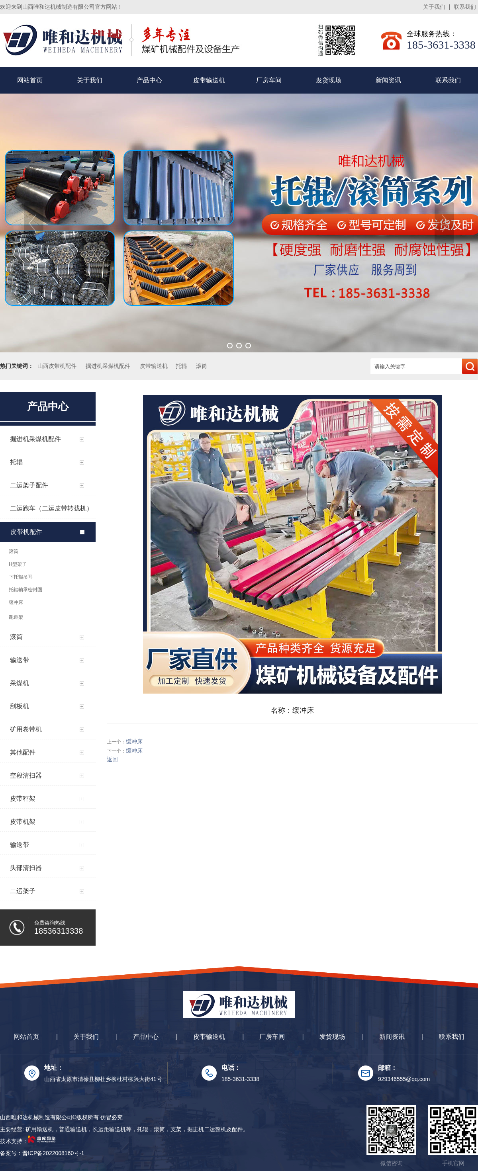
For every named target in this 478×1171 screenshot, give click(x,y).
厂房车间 (269, 80)
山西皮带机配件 (56, 366)
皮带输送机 (209, 80)
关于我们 (434, 7)
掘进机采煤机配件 (108, 366)
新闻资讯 (388, 80)
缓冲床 (134, 741)
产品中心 (149, 80)
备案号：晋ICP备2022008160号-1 (42, 1153)
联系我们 (465, 7)
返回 (112, 759)
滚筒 (201, 366)
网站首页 (30, 80)
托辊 (181, 366)
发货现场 (328, 80)
